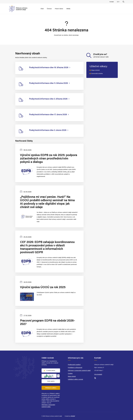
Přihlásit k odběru (50, 388)
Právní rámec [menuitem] (59, 8)
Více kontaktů (98, 374)
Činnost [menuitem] (49, 8)
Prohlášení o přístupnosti (75, 367)
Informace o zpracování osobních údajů (79, 370)
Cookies (70, 373)
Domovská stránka (97, 73)
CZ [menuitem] (118, 2)
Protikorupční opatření (74, 364)
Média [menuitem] (68, 8)
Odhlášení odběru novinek (75, 379)
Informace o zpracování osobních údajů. (48, 405)
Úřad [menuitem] (42, 8)
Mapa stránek (95, 70)
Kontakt (112, 1)
